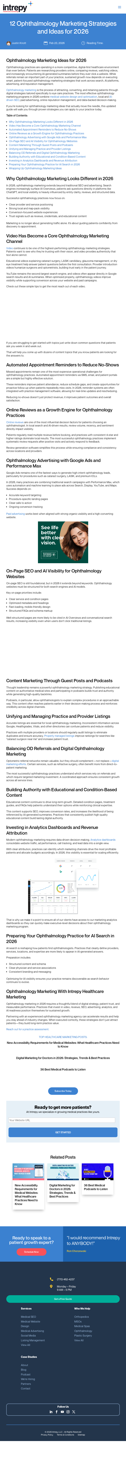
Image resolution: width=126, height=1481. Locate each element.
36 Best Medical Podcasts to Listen (63, 1070)
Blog (23, 1369)
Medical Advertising (32, 1330)
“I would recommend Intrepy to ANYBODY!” (93, 1240)
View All (25, 1344)
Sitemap (81, 1434)
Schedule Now (31, 1251)
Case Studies (29, 1356)
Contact (25, 1387)
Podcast (25, 1373)
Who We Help (82, 1307)
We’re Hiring (28, 1378)
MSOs (78, 1320)
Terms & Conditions (65, 1434)
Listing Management (33, 1339)
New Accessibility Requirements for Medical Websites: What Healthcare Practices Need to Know (63, 1045)
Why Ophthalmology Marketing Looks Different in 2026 (41, 122)
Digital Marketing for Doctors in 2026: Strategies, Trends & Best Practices (63, 1058)
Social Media (28, 1334)
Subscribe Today (63, 1091)
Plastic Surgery (83, 1334)
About (24, 1364)
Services (26, 1307)
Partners (26, 1383)
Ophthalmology (83, 1330)
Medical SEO (28, 1316)
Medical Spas (82, 1325)
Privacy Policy (47, 1434)
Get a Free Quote (63, 1298)
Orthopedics (81, 1316)
